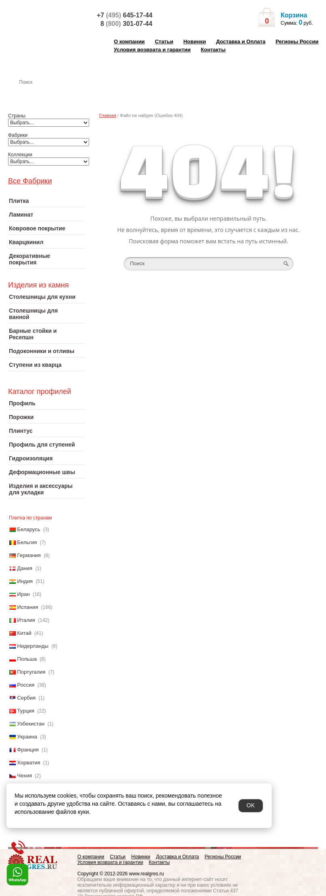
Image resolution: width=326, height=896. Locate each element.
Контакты (213, 50)
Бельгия (27, 542)
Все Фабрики (30, 181)
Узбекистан (31, 724)
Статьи (164, 41)
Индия (24, 581)
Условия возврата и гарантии (152, 50)
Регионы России (296, 41)
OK (251, 805)
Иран (23, 594)
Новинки (194, 41)
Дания (24, 568)
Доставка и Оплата (240, 41)
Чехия (24, 776)
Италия (26, 620)
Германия (28, 555)
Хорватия (28, 763)
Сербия (26, 698)
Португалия (31, 672)
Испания (27, 607)
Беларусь (28, 529)
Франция (27, 750)
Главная (107, 115)
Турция (25, 711)
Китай (24, 633)
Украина (27, 737)
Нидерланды (32, 646)
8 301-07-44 (126, 23)
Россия (25, 685)
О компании (129, 41)
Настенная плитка (55, 93)
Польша (26, 659)
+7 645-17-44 (124, 15)
